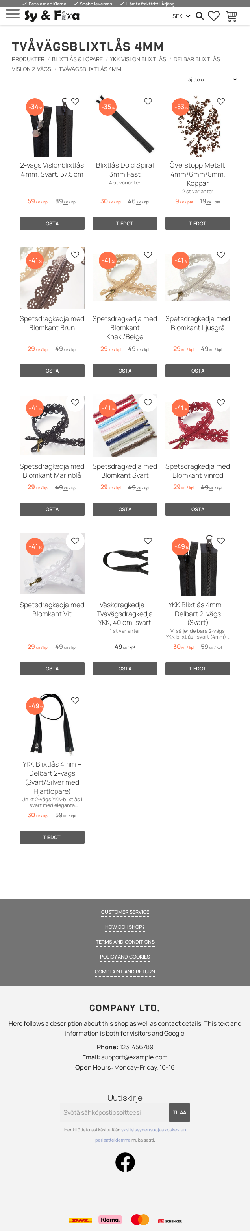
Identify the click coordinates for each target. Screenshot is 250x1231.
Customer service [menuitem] (125, 911)
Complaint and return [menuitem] (125, 971)
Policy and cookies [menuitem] (125, 956)
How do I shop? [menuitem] (125, 926)
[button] (13, 14)
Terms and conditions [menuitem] (125, 941)
